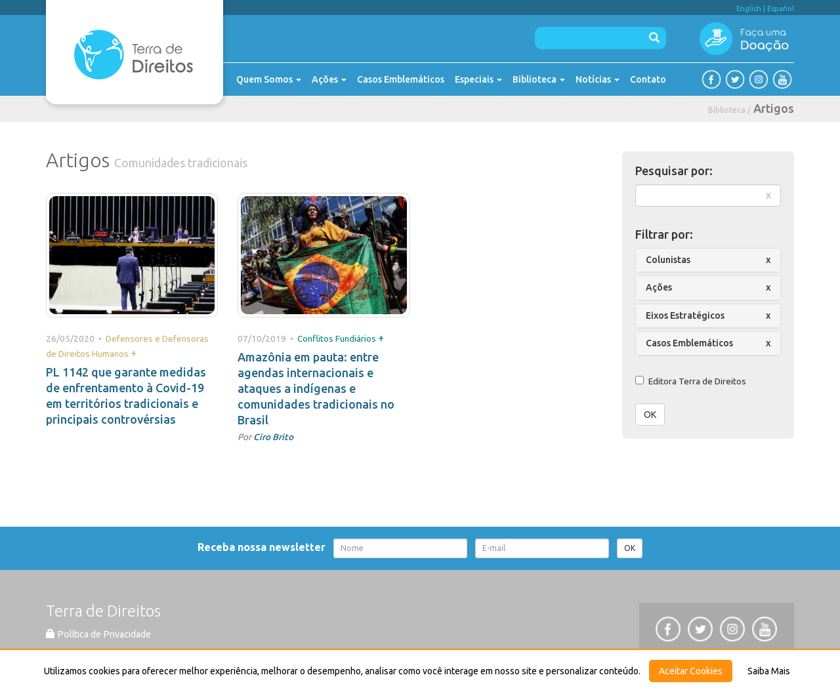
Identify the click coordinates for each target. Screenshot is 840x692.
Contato (648, 79)
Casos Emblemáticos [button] (689, 343)
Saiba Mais (768, 671)
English (748, 8)
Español (780, 8)
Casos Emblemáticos (400, 79)
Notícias (598, 79)
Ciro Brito (273, 437)
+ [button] (133, 353)
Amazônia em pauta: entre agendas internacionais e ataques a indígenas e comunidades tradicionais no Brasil (316, 388)
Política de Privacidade (98, 634)
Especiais (478, 79)
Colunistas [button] (668, 259)
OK (650, 414)
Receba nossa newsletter (264, 547)
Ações (329, 79)
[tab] (708, 260)
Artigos (773, 108)
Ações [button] (659, 287)
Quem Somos (268, 79)
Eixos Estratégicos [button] (685, 315)
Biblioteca (539, 79)
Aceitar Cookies (691, 671)
